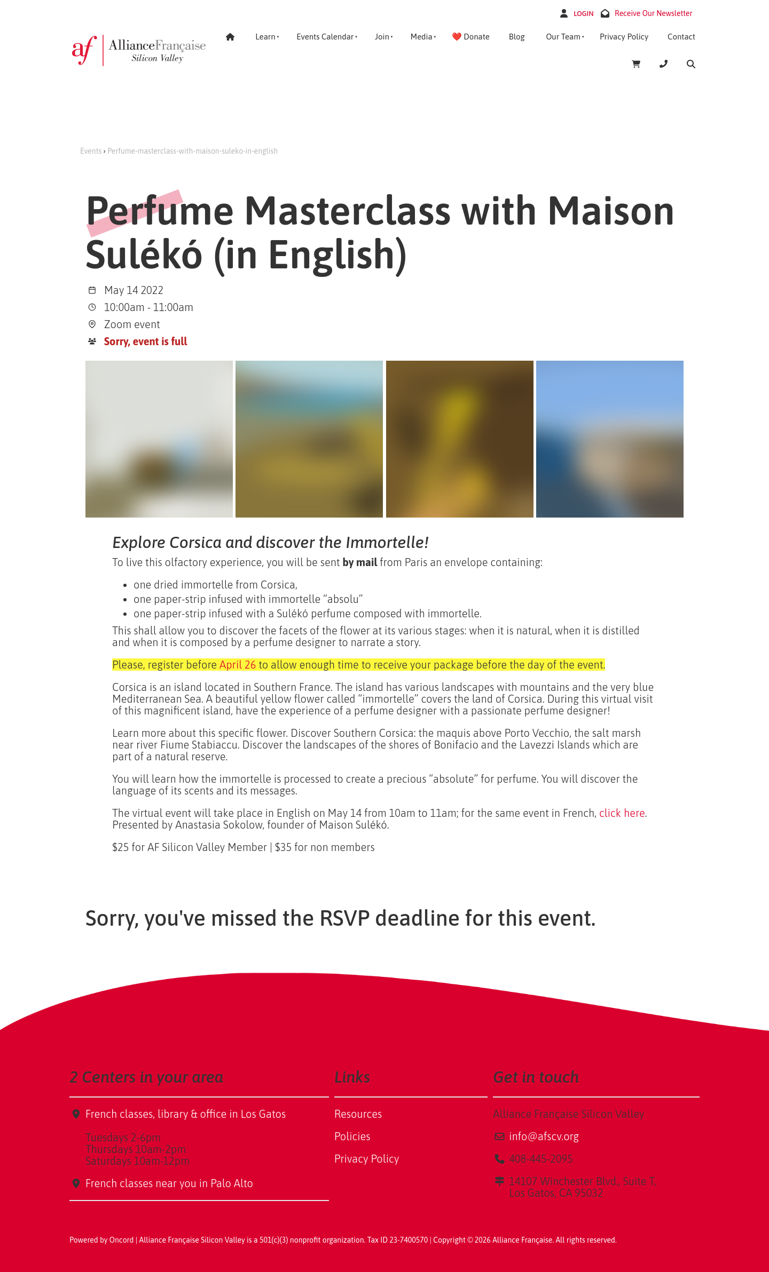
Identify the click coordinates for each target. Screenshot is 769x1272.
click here (622, 813)
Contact (681, 36)
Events (90, 151)
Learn (265, 36)
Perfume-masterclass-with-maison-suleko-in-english (192, 151)
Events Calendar (325, 36)
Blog (517, 36)
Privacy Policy (624, 36)
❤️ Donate (471, 36)
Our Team (563, 36)
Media (421, 36)
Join (382, 36)
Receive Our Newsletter (653, 13)
